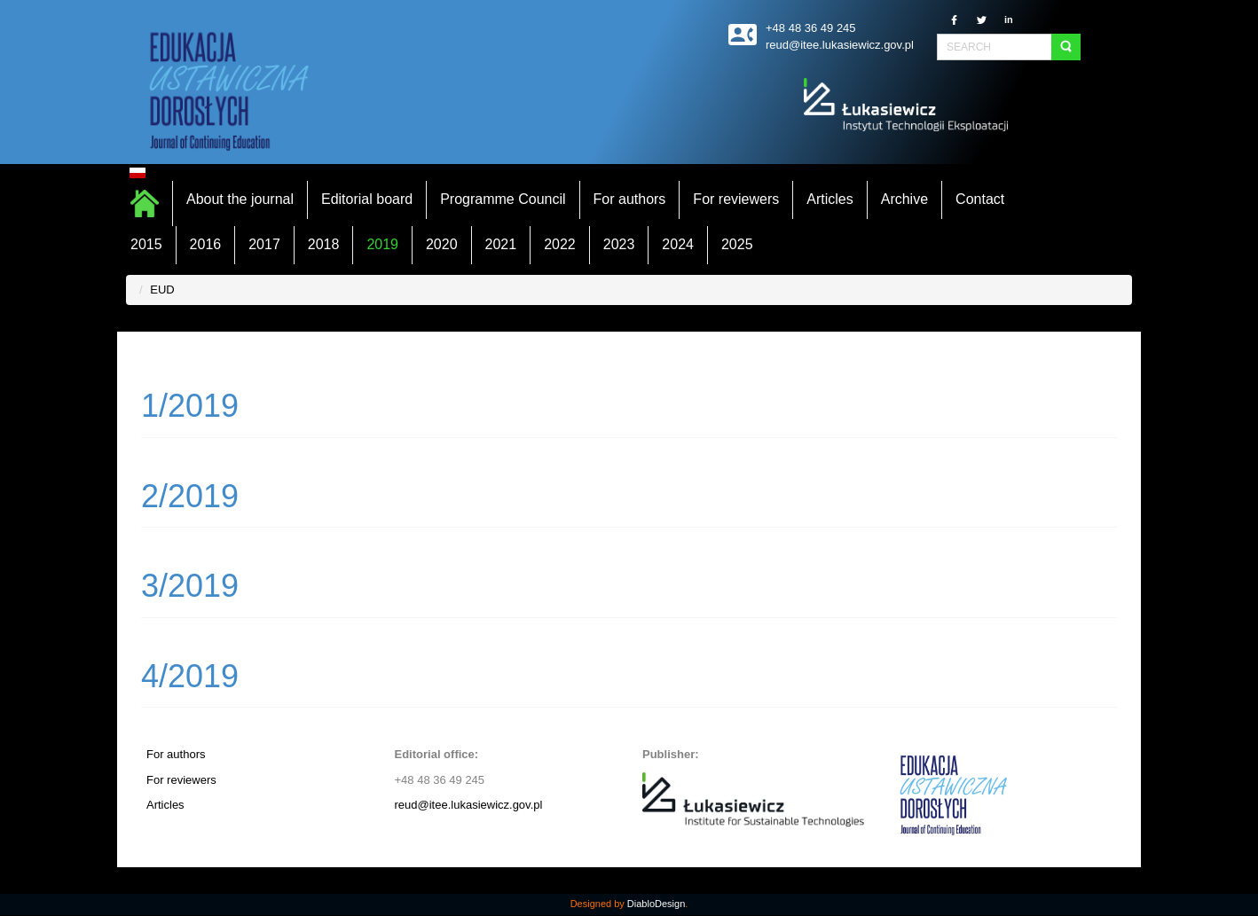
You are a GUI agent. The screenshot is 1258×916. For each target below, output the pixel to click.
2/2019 (190, 496)
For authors (175, 754)
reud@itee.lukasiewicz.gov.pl (469, 804)
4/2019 (190, 676)
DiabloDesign (656, 903)
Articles (165, 804)
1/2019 (190, 406)
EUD (162, 289)
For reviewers (181, 780)
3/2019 (190, 586)
